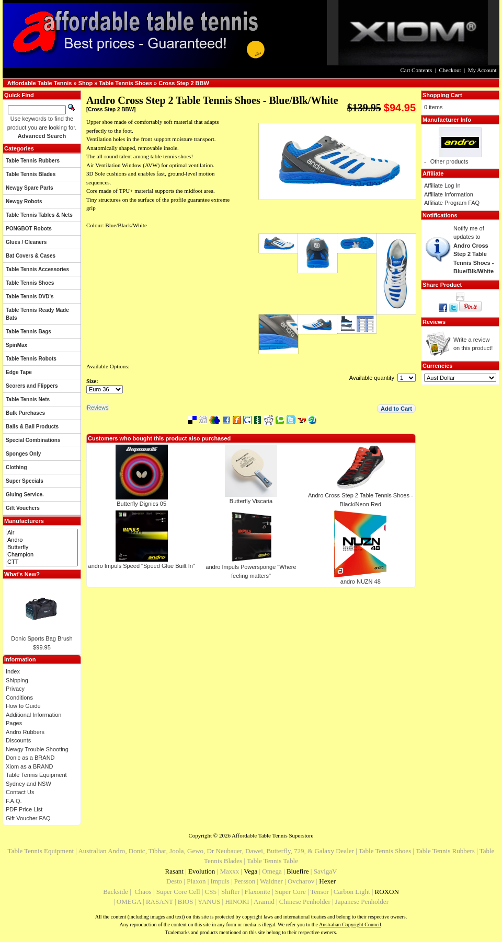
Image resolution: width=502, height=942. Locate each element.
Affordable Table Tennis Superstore (272, 835)
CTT (41, 562)
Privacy (15, 688)
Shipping (17, 680)
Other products (449, 161)
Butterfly (41, 547)
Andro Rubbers (25, 732)
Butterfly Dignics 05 (141, 504)
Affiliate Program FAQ (452, 203)
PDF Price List (24, 809)
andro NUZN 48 (360, 581)
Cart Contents (416, 70)
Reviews (434, 322)
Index (13, 671)
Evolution (201, 871)
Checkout (450, 70)
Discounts (18, 740)
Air (41, 533)
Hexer (327, 881)
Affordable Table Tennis (39, 83)
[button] (396, 408)
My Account (482, 70)
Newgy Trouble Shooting (37, 749)
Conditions (19, 697)
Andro (41, 540)
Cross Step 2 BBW (183, 83)
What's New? (22, 574)
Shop (85, 83)
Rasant (174, 871)
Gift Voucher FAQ (28, 818)
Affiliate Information (448, 194)
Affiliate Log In (442, 185)
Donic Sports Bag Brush (41, 638)
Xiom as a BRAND (29, 766)
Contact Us (20, 792)
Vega (250, 871)
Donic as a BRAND (30, 757)
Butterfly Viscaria (251, 501)
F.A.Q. (14, 801)
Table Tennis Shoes (125, 83)
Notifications (440, 215)
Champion (41, 555)
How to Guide (23, 706)
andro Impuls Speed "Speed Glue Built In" (141, 566)
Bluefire (298, 871)
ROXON (387, 892)
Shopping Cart (442, 95)
